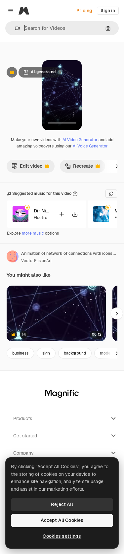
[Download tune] (75, 214)
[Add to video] (61, 214)
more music (33, 233)
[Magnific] (24, 10)
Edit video (30, 167)
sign (46, 353)
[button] (15, 28)
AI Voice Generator (90, 146)
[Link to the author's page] (13, 256)
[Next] (117, 166)
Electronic (43, 217)
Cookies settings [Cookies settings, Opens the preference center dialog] (62, 536)
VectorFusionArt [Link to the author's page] (36, 260)
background (75, 353)
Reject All (62, 504)
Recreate (82, 167)
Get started (65, 436)
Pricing (84, 11)
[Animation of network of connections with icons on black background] (56, 314)
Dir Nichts (42, 211)
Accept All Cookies (62, 520)
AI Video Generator (80, 139)
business (20, 353)
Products (65, 418)
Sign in (108, 10)
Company (65, 453)
